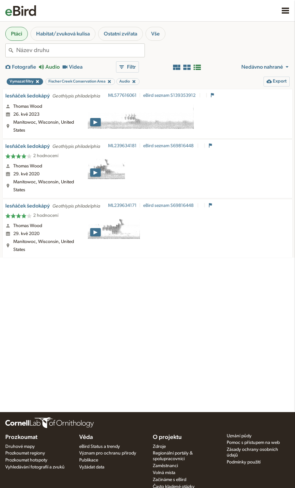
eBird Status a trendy (99, 446)
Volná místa (164, 472)
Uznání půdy (239, 436)
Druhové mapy (20, 446)
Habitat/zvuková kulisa (63, 33)
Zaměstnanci (165, 465)
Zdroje (159, 446)
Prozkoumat (21, 437)
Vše (155, 33)
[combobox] (80, 50)
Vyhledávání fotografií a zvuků (35, 467)
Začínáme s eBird (169, 479)
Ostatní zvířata (120, 33)
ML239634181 (122, 146)
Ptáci (16, 33)
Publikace (88, 460)
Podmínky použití (244, 462)
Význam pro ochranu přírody (107, 453)
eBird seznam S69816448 (169, 146)
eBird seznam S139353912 (170, 95)
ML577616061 (122, 95)
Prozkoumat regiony (25, 453)
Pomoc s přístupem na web (253, 442)
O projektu (167, 437)
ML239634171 (122, 205)
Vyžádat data (91, 467)
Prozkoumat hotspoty (26, 460)
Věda (86, 437)
